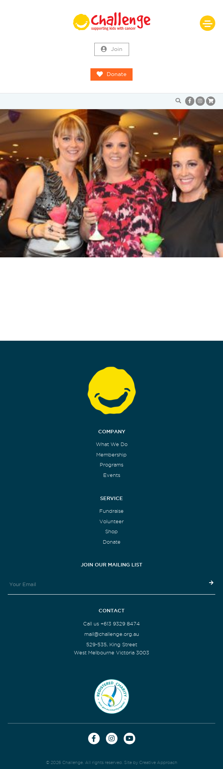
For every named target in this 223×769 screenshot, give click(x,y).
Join (112, 49)
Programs (111, 464)
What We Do (112, 444)
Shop (111, 531)
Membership (111, 454)
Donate (111, 74)
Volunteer (111, 521)
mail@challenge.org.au (111, 634)
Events (111, 475)
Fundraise (111, 511)
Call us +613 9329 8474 (111, 623)
